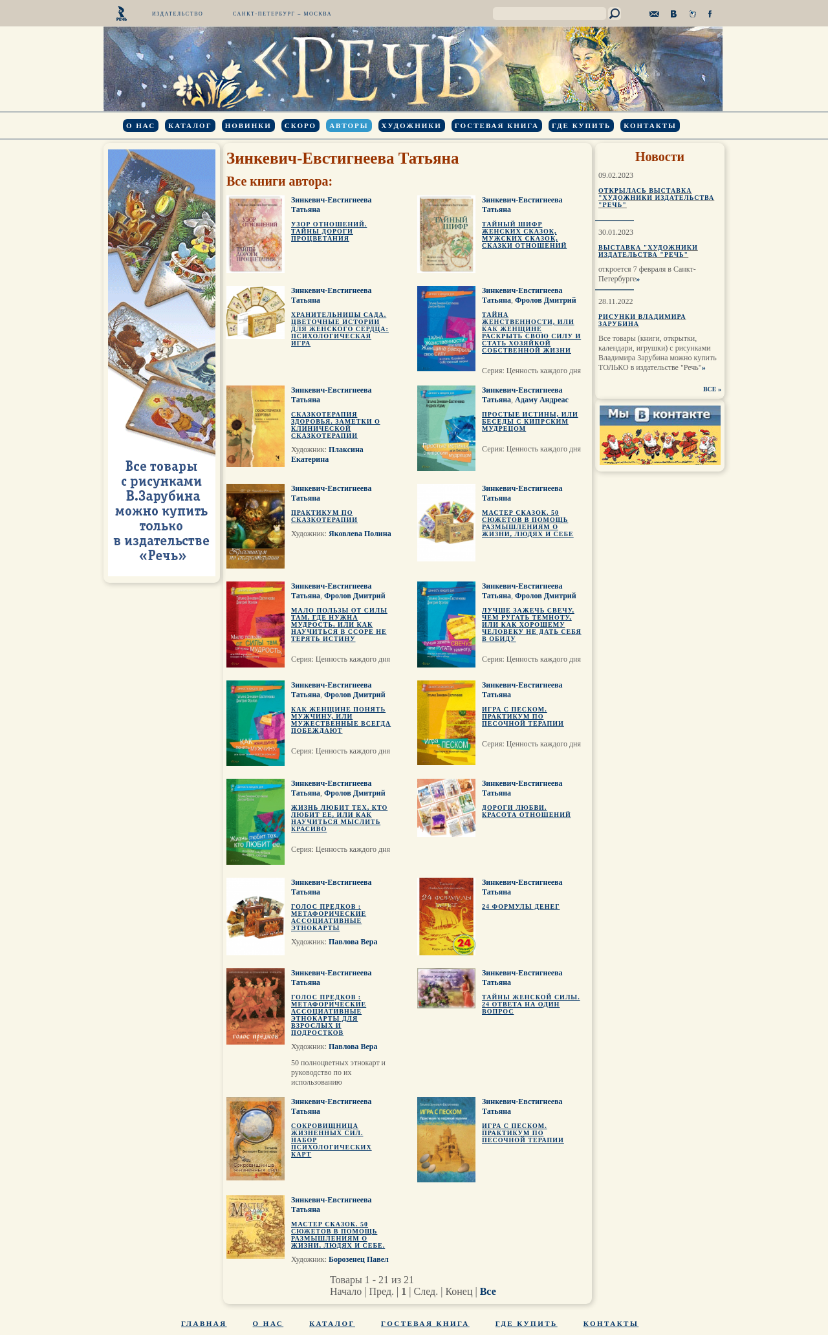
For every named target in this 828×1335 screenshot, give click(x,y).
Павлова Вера (353, 941)
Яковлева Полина (360, 533)
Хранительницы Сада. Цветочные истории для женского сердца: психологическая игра (340, 329)
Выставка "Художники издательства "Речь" (648, 251)
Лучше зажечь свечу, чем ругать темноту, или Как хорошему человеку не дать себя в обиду (532, 624)
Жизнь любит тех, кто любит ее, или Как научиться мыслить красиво (339, 818)
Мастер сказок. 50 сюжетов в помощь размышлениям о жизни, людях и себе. (338, 1235)
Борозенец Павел (359, 1259)
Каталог (190, 125)
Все (488, 1291)
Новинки (248, 125)
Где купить (581, 125)
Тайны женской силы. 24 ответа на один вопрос (531, 1004)
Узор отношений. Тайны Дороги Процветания (329, 231)
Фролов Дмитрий (545, 300)
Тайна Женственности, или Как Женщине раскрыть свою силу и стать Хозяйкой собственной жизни (531, 332)
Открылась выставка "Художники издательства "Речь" (656, 197)
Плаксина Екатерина (327, 454)
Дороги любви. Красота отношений (526, 811)
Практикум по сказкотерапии (324, 516)
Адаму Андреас (542, 399)
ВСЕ (710, 389)
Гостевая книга (497, 125)
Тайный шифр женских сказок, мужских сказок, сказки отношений (524, 235)
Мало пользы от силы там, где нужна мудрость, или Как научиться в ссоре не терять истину (339, 624)
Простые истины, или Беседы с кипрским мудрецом (530, 421)
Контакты (650, 125)
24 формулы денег (521, 906)
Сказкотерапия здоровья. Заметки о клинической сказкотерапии (335, 425)
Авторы (348, 125)
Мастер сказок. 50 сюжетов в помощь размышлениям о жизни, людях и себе (528, 523)
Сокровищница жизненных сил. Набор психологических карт (331, 1140)
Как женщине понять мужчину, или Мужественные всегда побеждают (341, 720)
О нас (140, 125)
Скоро (300, 125)
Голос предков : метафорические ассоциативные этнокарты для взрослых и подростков (328, 1014)
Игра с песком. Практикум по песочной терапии (523, 716)
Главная (204, 1323)
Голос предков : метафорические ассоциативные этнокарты (328, 917)
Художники (412, 125)
